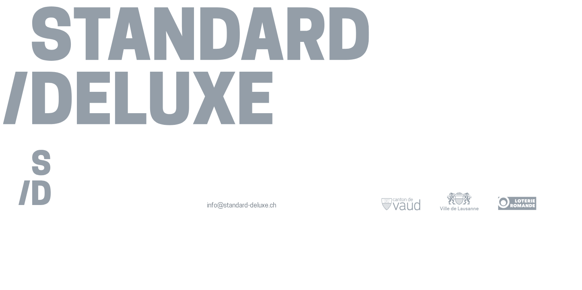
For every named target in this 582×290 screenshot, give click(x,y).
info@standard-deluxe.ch (241, 206)
